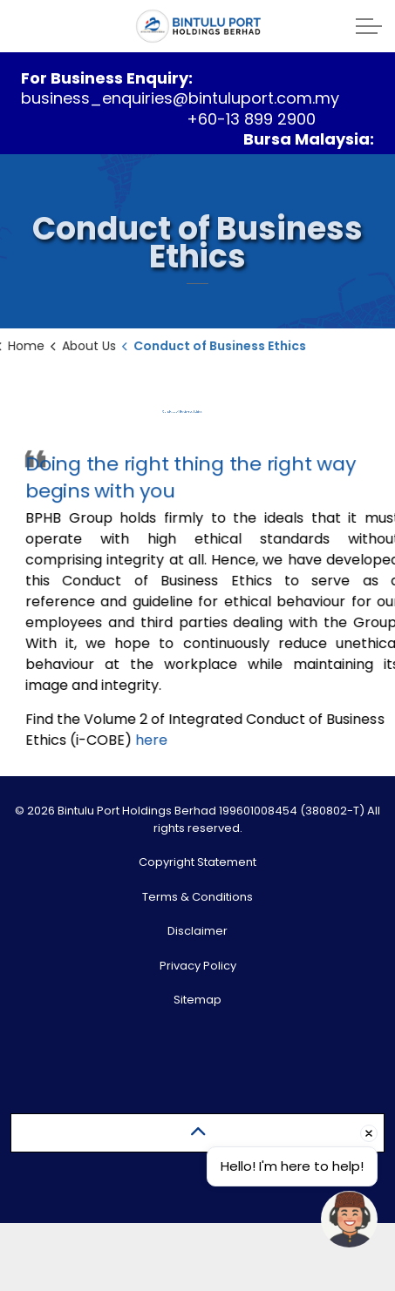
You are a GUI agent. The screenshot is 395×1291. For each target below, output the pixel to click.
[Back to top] (197, 1132)
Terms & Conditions (197, 897)
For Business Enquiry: (107, 78)
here (159, 739)
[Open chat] (349, 1219)
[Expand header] (369, 26)
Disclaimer (197, 931)
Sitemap (197, 999)
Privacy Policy (198, 965)
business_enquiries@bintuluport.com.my (180, 98)
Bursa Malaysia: (308, 139)
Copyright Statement (197, 862)
